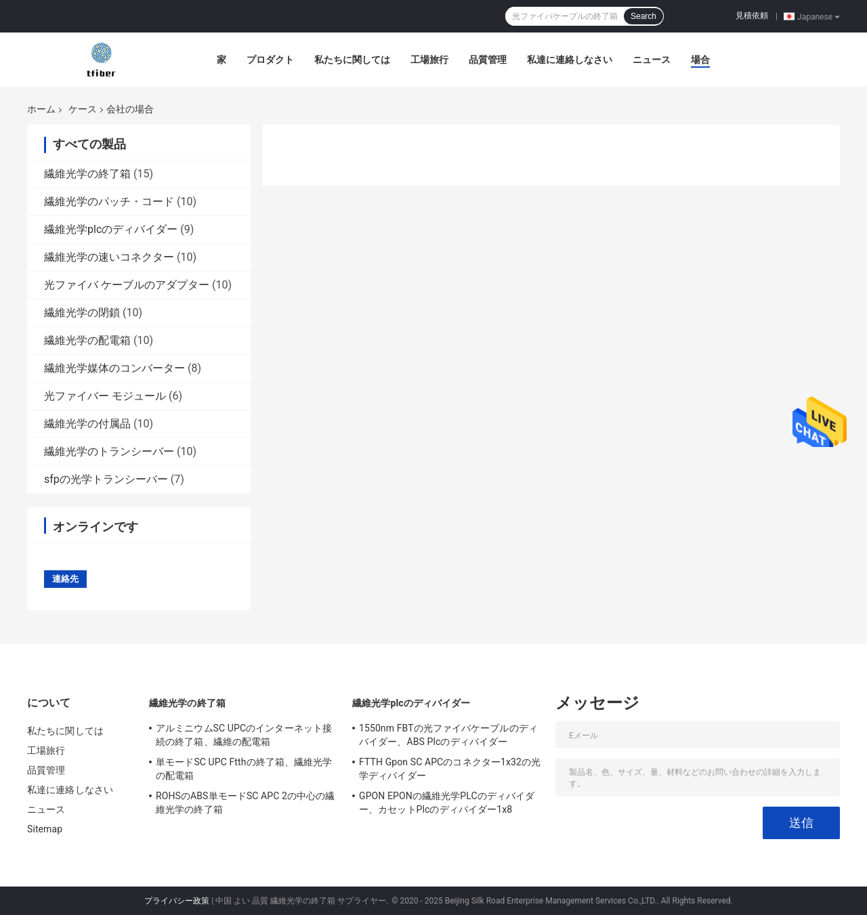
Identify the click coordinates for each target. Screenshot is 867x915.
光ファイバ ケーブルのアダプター (126, 284)
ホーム (41, 109)
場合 (700, 59)
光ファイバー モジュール (105, 395)
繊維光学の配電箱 (87, 340)
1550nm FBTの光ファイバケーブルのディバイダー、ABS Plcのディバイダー (448, 735)
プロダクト (270, 59)
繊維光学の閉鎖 (82, 312)
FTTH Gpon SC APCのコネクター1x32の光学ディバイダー (450, 769)
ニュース (652, 59)
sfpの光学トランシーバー (106, 479)
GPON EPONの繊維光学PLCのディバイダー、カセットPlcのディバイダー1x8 (446, 802)
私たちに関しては (352, 59)
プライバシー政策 (176, 901)
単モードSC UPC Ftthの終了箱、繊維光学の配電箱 (244, 769)
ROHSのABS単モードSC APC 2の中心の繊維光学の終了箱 (245, 802)
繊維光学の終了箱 (87, 173)
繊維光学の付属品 (87, 423)
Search (643, 16)
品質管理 (488, 59)
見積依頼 (752, 15)
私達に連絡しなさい (569, 59)
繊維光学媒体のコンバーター (114, 368)
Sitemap (44, 829)
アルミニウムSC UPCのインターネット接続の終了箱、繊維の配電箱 (244, 735)
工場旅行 (429, 59)
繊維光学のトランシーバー (109, 451)
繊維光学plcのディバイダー (110, 229)
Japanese (818, 16)
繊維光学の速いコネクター (109, 257)
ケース (82, 109)
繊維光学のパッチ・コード (109, 201)
